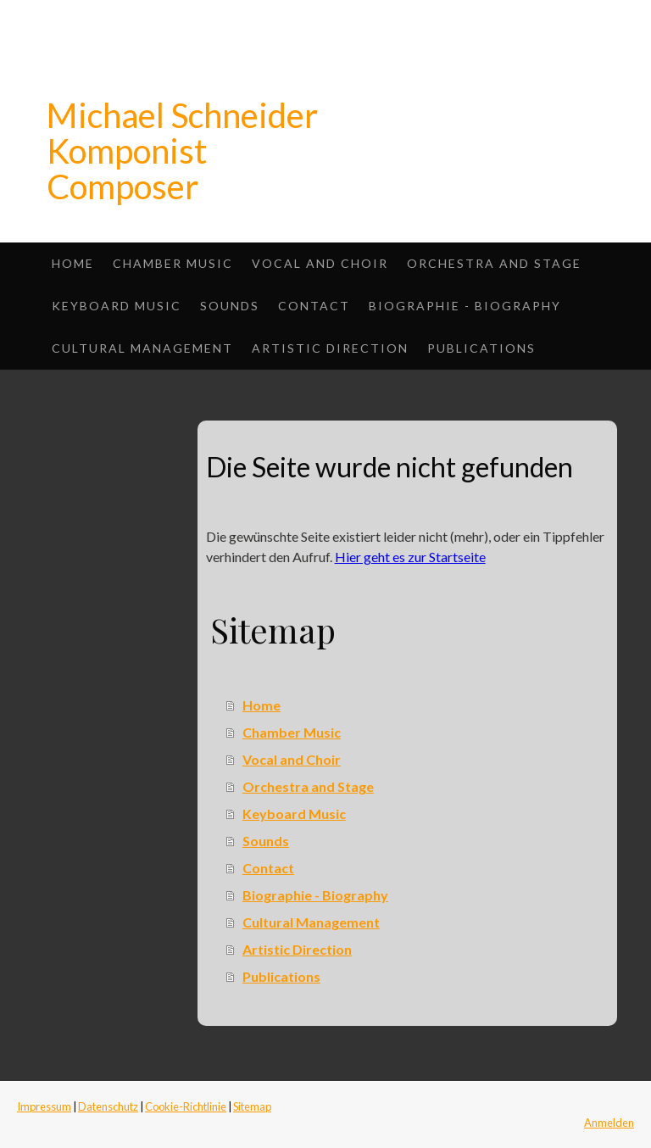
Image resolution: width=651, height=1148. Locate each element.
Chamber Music (173, 263)
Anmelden (609, 1122)
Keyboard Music (116, 305)
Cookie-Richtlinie (185, 1106)
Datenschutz (108, 1106)
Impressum (44, 1106)
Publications (481, 348)
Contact (314, 305)
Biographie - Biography (465, 305)
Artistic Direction (330, 348)
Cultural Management (142, 348)
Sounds (229, 305)
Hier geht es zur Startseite (410, 557)
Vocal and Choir (320, 263)
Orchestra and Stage (494, 263)
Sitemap (252, 1106)
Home (73, 263)
